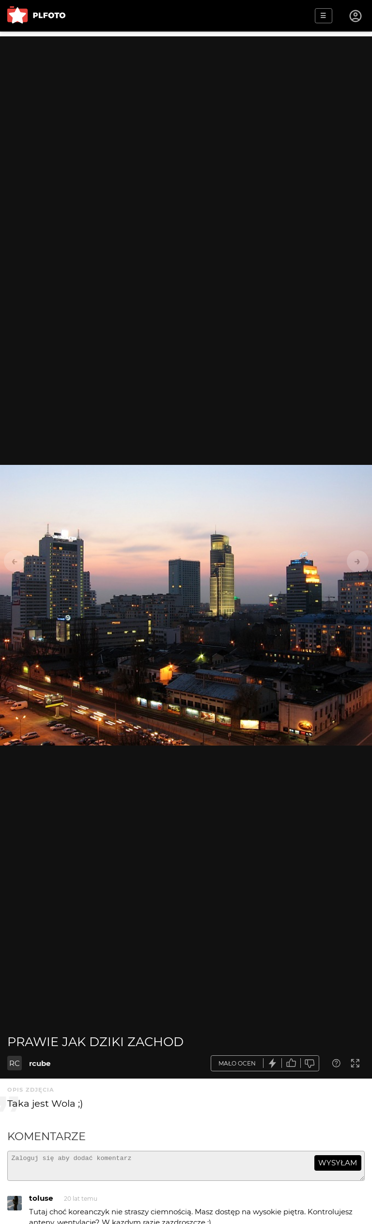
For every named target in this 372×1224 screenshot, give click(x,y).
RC (14, 1063)
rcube (39, 1063)
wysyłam (337, 1162)
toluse (41, 1202)
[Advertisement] (186, 104)
